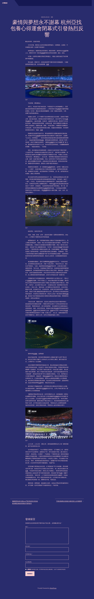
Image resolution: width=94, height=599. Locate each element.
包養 (64, 51)
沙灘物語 (4, 3)
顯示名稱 (27, 546)
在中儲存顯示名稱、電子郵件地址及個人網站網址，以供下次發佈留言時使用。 (46, 569)
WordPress (53, 588)
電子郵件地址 (28, 554)
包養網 (43, 53)
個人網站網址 (28, 562)
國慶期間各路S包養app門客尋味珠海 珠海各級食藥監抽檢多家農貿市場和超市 (25, 502)
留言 (26, 526)
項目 (52, 17)
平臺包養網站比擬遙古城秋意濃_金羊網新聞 (69, 501)
